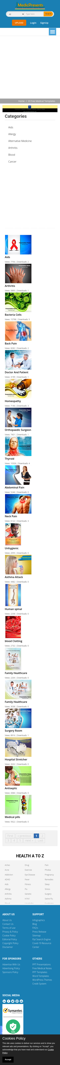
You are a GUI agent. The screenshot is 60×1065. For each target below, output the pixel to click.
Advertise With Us (11, 964)
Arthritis (12, 148)
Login (33, 22)
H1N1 (27, 898)
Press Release (39, 931)
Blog (34, 923)
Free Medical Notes (42, 968)
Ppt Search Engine (41, 939)
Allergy (12, 134)
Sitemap (36, 935)
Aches (7, 865)
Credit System (39, 983)
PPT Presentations (41, 964)
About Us (7, 920)
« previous (24, 836)
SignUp (44, 22)
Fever (27, 879)
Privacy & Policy (10, 931)
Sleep (47, 884)
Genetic (28, 894)
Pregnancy (49, 874)
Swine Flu (49, 898)
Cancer (12, 161)
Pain (46, 865)
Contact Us (7, 923)
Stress (47, 889)
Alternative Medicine (20, 141)
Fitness (28, 884)
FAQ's (35, 927)
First (10, 836)
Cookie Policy (9, 935)
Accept (8, 1059)
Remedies (49, 879)
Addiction (9, 874)
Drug (27, 865)
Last (40, 840)
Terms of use (9, 927)
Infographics (38, 920)
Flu (26, 889)
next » (29, 840)
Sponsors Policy (10, 972)
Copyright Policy (10, 943)
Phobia (48, 870)
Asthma (8, 898)
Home (21, 101)
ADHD (7, 879)
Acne (7, 870)
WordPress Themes (42, 979)
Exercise (28, 870)
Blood (11, 154)
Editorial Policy (9, 939)
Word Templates (40, 975)
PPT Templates (39, 972)
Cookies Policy (13, 1038)
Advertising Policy (11, 968)
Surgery (48, 894)
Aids (10, 127)
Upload (19, 22)
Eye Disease (30, 874)
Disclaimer (7, 947)
